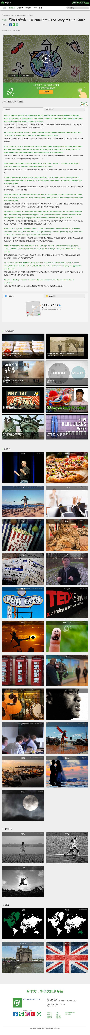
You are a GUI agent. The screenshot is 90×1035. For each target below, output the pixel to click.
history (21, 101)
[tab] (22, 109)
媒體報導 (58, 1017)
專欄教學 (28, 8)
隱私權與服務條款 (71, 1012)
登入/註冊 (82, 2)
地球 (4, 101)
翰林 (40, 8)
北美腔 (30, 15)
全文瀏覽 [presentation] (7, 109)
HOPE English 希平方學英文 (31, 999)
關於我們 (58, 1016)
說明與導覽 (69, 1014)
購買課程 (75, 2)
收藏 (5, 20)
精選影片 (12, 8)
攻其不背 (17, 75)
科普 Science (21, 15)
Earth (9, 101)
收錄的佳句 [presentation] (9, 296)
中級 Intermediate (8, 15)
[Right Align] (88, 3)
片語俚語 (20, 8)
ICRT (35, 8)
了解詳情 (45, 92)
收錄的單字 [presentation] (50, 296)
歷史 (15, 101)
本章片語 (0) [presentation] (49, 109)
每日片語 (49, 1016)
